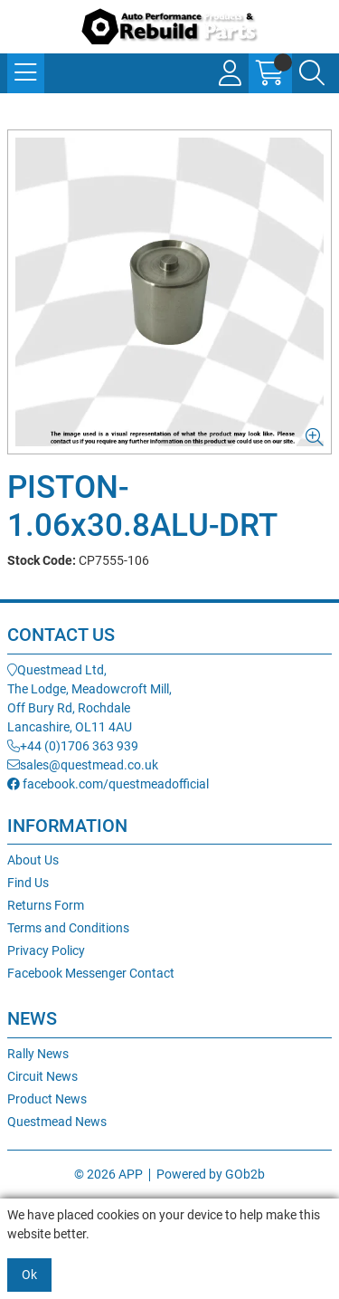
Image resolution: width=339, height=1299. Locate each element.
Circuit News (42, 1076)
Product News (47, 1099)
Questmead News (57, 1121)
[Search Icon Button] (312, 73)
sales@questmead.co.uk (82, 765)
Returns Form (45, 905)
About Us (33, 860)
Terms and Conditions (68, 928)
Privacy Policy (46, 950)
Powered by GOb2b (210, 1174)
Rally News (38, 1053)
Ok (29, 1274)
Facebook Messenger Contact (90, 973)
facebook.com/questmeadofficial (108, 784)
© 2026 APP (108, 1174)
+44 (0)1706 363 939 (72, 746)
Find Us (28, 882)
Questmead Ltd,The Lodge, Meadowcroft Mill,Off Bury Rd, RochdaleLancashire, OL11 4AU (89, 698)
